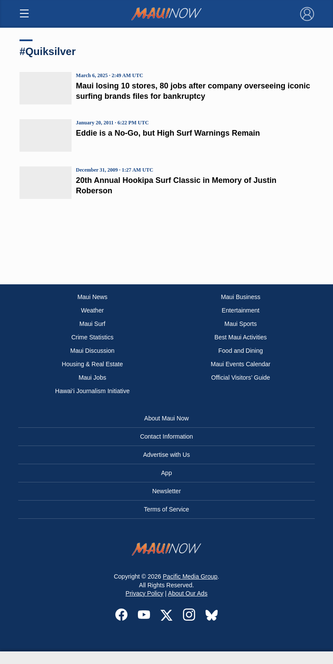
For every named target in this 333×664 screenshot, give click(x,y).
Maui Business (240, 296)
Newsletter (166, 491)
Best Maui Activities (241, 337)
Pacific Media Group (190, 576)
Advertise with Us (166, 454)
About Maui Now (166, 418)
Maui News (92, 296)
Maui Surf (92, 323)
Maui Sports (241, 323)
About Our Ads (187, 593)
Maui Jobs (92, 377)
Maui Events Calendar (241, 364)
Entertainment (240, 310)
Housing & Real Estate (92, 364)
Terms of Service (166, 509)
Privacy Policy (144, 593)
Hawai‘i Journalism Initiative (92, 390)
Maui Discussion (92, 350)
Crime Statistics (92, 337)
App (166, 472)
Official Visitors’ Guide (240, 377)
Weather (92, 310)
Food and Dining (241, 350)
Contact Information (166, 436)
